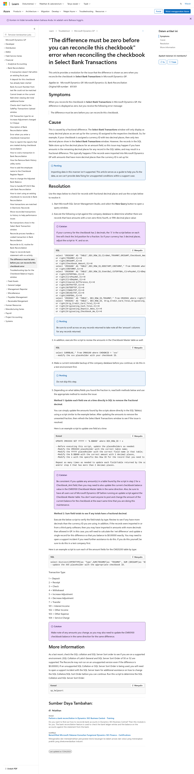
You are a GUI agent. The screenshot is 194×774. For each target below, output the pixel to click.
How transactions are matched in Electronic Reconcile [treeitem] (23, 206)
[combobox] (19, 34)
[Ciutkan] (34, 28)
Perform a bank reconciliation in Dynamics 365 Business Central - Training (81, 718)
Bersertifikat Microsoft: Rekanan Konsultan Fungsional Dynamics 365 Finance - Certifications (90, 735)
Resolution (164, 43)
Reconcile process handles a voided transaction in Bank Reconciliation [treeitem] (22, 237)
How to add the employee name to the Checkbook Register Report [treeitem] (21, 171)
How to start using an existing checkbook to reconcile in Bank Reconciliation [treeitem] (23, 197)
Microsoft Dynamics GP (84, 31)
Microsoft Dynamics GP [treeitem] (16, 39)
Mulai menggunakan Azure (177, 11)
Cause (162, 39)
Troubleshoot (64, 31)
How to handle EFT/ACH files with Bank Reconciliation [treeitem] (22, 188)
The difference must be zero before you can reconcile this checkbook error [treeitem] (23, 263)
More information (167, 47)
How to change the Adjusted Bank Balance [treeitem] (22, 180)
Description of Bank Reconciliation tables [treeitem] (19, 129)
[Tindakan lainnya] (142, 31)
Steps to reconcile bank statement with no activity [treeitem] (21, 254)
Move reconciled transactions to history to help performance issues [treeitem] (23, 215)
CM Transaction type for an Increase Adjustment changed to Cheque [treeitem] (23, 119)
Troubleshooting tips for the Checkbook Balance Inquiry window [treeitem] (22, 273)
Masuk (188, 3)
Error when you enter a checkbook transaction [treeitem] (20, 136)
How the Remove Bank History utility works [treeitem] (23, 162)
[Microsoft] (5, 4)
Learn (51, 31)
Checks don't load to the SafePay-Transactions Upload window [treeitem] (22, 108)
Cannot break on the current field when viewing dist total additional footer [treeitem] (22, 97)
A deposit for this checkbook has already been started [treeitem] (22, 81)
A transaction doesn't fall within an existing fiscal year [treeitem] (23, 74)
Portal (158, 11)
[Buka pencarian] (181, 3)
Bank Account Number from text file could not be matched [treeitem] (23, 88)
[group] (99, 284)
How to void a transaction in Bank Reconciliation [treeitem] (22, 154)
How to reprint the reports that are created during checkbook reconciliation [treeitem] (23, 145)
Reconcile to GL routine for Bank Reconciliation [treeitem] (21, 246)
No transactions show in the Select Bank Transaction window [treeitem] (22, 226)
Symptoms (164, 36)
